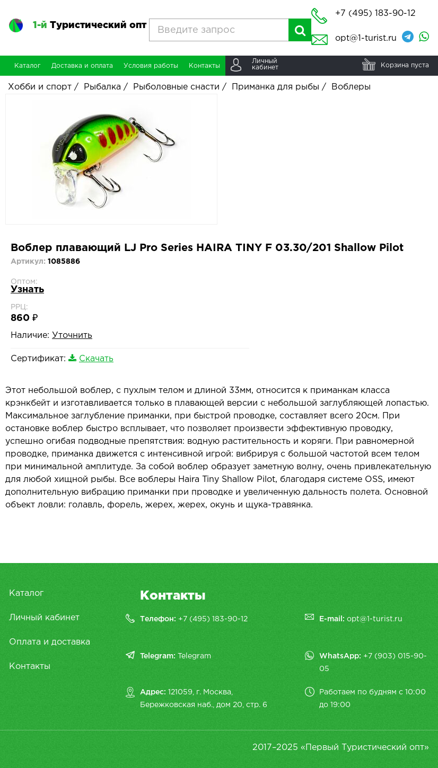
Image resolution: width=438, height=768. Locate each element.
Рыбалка (102, 87)
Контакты (29, 667)
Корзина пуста (405, 65)
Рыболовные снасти (176, 87)
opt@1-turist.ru (366, 38)
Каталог (26, 593)
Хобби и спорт (40, 87)
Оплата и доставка (49, 642)
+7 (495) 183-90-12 (213, 619)
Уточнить (72, 336)
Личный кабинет (44, 618)
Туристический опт (89, 25)
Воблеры (351, 87)
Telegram (194, 656)
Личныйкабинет (265, 64)
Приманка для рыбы (275, 87)
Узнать (27, 289)
